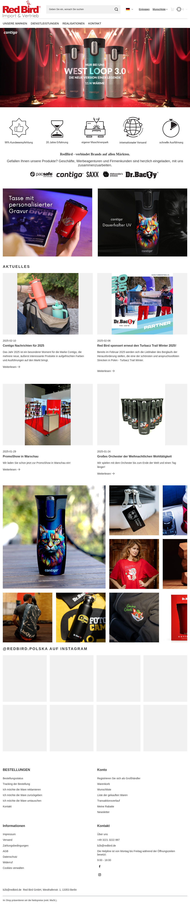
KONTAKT (94, 23)
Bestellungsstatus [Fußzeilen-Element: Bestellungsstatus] (13, 778)
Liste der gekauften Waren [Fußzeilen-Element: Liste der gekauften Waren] (112, 795)
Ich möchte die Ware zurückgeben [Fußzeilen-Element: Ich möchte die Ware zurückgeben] (22, 795)
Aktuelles (16, 266)
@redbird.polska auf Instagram (45, 649)
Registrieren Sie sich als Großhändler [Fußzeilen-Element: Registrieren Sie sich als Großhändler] (118, 778)
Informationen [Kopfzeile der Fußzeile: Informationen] (14, 826)
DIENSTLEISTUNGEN (45, 23)
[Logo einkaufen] (22, 9)
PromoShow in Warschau (20, 456)
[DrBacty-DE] (47, 222)
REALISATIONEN (74, 23)
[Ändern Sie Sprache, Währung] (129, 9)
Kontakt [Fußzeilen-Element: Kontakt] (7, 806)
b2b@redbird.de (12, 889)
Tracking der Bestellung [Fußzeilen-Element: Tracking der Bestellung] (16, 783)
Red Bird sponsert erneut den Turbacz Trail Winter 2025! (136, 345)
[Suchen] (116, 9)
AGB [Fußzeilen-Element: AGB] (5, 851)
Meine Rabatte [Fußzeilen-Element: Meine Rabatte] (105, 806)
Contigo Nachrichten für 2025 (23, 345)
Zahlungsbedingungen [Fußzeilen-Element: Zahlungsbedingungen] (16, 845)
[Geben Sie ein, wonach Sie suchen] (83, 9)
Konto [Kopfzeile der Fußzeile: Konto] (102, 770)
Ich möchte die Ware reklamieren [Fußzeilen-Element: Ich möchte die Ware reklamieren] (22, 789)
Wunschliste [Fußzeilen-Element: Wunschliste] (104, 789)
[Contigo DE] (142, 222)
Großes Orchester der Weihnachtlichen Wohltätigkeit (134, 456)
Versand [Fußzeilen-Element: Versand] (7, 839)
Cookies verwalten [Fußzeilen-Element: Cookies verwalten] (13, 867)
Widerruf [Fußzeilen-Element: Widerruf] (8, 862)
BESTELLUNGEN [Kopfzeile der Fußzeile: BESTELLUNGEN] (16, 770)
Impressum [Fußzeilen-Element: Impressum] (9, 834)
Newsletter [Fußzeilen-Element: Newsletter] (103, 812)
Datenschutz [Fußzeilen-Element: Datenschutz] (10, 856)
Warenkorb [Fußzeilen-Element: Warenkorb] (103, 783)
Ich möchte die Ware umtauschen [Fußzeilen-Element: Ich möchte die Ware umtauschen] (22, 800)
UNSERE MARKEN (15, 23)
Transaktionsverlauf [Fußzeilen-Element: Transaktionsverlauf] (108, 800)
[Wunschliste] (160, 9)
